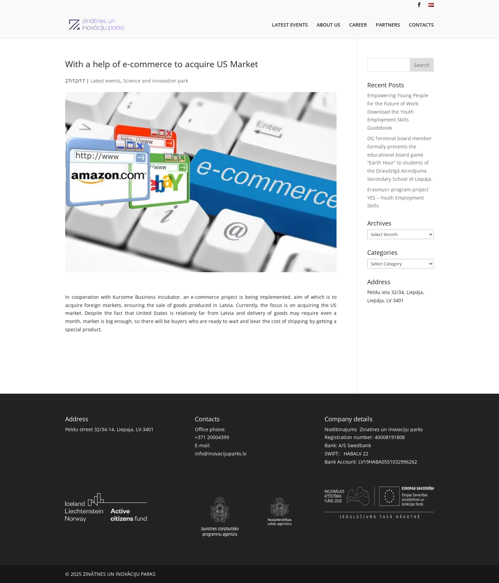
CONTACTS (421, 25)
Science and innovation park (155, 80)
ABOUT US (328, 25)
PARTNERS (388, 25)
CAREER (358, 25)
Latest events (105, 80)
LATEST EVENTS (290, 25)
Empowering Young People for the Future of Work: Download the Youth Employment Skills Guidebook (397, 111)
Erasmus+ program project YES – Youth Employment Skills (397, 197)
